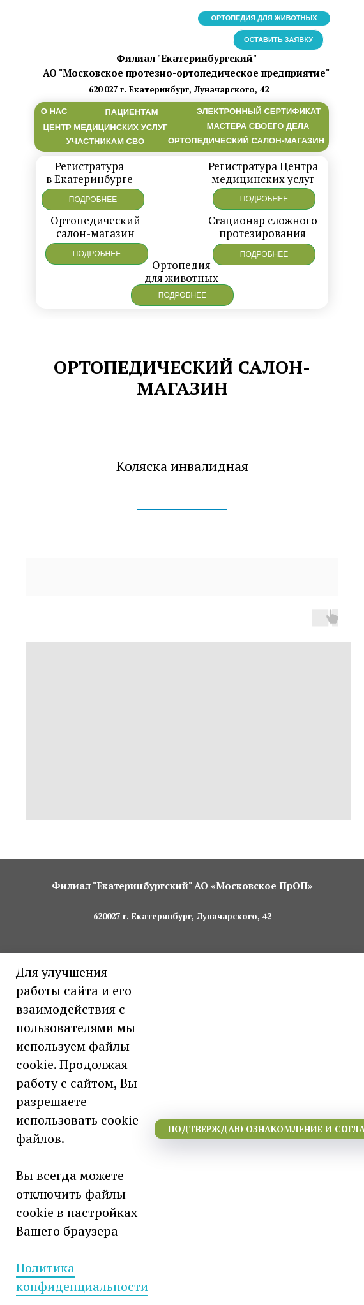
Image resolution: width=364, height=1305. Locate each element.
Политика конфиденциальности (82, 1277)
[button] (93, 199)
